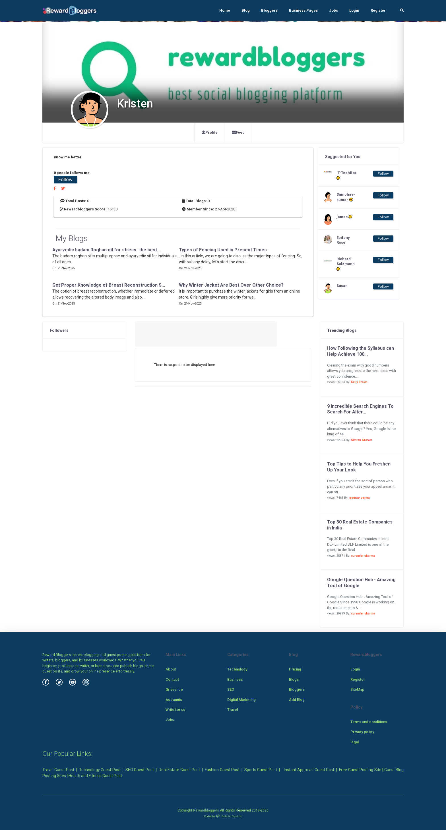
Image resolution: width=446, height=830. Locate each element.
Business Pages (303, 10)
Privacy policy (362, 732)
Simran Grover (361, 440)
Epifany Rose (343, 240)
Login (354, 10)
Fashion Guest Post (222, 769)
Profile (210, 132)
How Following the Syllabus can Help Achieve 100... (360, 351)
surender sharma (363, 556)
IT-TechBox (346, 175)
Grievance (174, 689)
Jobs (333, 10)
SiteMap (357, 689)
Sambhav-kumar (345, 197)
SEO (230, 689)
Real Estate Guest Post (179, 769)
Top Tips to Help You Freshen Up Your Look (359, 467)
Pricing (295, 669)
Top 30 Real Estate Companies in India (360, 525)
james (344, 216)
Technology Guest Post (100, 769)
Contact (172, 679)
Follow (65, 179)
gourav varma (359, 498)
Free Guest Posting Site (360, 769)
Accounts (174, 699)
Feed (238, 132)
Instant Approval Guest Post (309, 769)
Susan (342, 285)
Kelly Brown (359, 382)
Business (235, 679)
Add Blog (297, 699)
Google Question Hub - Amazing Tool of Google (361, 582)
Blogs (294, 679)
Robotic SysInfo (229, 816)
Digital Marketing (241, 699)
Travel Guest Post (58, 769)
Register (378, 10)
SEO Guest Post (139, 769)
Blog (245, 10)
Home (224, 10)
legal (354, 742)
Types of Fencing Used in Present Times (223, 249)
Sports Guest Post (260, 769)
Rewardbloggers (206, 810)
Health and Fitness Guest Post (95, 775)
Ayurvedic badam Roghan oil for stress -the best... (106, 249)
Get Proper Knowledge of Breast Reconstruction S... (108, 285)
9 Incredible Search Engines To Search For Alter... (360, 409)
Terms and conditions (368, 722)
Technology (237, 669)
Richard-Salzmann (345, 264)
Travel (232, 709)
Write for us (175, 709)
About (171, 669)
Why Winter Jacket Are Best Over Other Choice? (231, 285)
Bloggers (269, 10)
